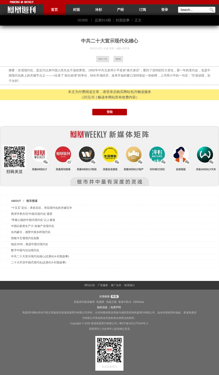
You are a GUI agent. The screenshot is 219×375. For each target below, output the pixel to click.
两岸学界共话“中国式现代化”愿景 (31, 213)
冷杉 (98, 9)
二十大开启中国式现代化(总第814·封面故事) (38, 262)
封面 (76, 9)
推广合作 (116, 285)
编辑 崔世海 (123, 48)
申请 (114, 296)
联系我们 (129, 285)
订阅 (142, 9)
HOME (83, 20)
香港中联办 (124, 301)
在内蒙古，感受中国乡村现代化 (30, 232)
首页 (54, 9)
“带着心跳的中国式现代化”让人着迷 (33, 220)
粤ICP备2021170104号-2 (133, 323)
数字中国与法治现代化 (25, 250)
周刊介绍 (89, 285)
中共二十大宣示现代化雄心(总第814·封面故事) (40, 256)
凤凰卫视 (111, 301)
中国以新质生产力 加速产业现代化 (32, 226)
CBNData (138, 301)
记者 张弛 (109, 48)
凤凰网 (100, 301)
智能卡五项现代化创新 (25, 238)
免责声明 (115, 307)
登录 (164, 9)
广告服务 (103, 285)
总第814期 (103, 20)
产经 (120, 9)
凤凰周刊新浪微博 (84, 301)
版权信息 (102, 307)
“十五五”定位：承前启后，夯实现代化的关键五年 (41, 207)
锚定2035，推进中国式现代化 (29, 244)
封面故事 (123, 20)
